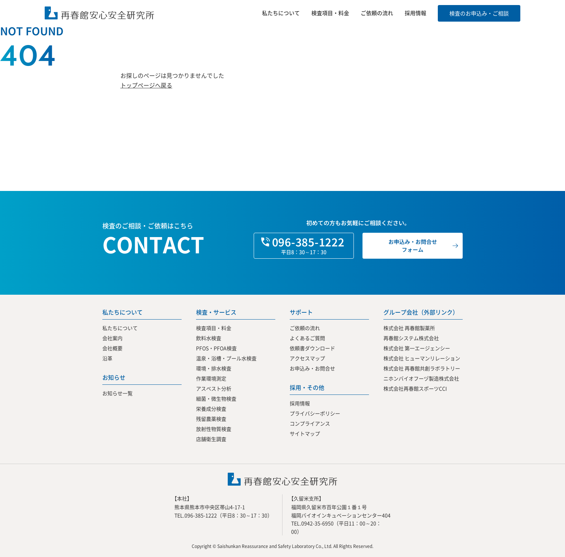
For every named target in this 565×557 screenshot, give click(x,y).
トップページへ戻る (146, 85)
